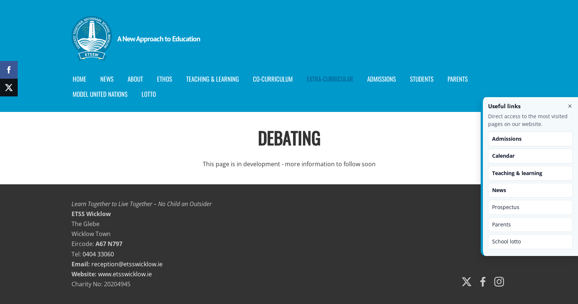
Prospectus (505, 207)
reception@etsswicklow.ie (127, 264)
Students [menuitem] (422, 78)
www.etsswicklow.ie (125, 274)
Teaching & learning (517, 173)
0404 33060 (98, 254)
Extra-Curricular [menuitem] (330, 78)
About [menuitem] (135, 78)
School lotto (506, 241)
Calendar (503, 155)
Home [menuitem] (79, 78)
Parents (501, 224)
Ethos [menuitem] (164, 78)
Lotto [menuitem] (149, 94)
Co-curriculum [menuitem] (273, 78)
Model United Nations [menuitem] (100, 94)
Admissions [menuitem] (381, 78)
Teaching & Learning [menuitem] (212, 78)
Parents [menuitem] (458, 78)
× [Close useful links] (570, 106)
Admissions (507, 138)
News (499, 190)
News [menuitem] (107, 78)
